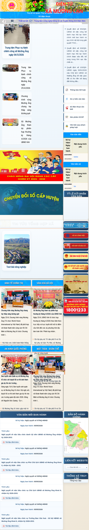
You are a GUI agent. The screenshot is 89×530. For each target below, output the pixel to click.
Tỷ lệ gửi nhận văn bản (76, 194)
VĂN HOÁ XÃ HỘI (45, 283)
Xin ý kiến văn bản (77, 99)
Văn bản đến (75, 134)
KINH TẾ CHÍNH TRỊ (14, 283)
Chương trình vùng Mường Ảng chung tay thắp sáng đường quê (26, 105)
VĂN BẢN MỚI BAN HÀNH (31, 414)
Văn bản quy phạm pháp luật (77, 126)
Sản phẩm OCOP (77, 117)
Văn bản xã (76, 164)
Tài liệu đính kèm (11, 442)
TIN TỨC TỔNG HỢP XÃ (33, 223)
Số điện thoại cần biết (77, 108)
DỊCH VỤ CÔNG (11, 24)
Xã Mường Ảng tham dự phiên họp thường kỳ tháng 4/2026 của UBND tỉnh (26, 131)
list (75, 186)
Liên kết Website (76, 460)
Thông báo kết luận (78, 90)
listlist (76, 157)
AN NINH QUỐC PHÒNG (16, 349)
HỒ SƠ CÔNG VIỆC (32, 24)
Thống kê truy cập (77, 477)
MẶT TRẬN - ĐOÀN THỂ (48, 349)
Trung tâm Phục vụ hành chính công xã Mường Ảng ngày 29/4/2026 (26, 77)
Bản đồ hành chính (76, 415)
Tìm (84, 23)
